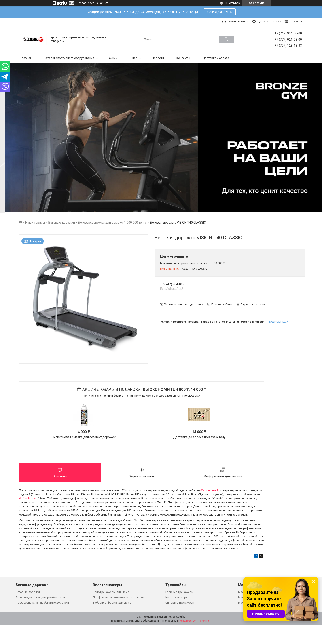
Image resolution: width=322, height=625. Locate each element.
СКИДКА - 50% (219, 12)
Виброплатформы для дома (112, 602)
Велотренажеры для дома (111, 592)
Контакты (183, 58)
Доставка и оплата (216, 58)
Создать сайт (85, 3)
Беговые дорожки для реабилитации (41, 597)
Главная (26, 58)
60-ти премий (209, 490)
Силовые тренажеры (180, 602)
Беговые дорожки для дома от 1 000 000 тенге (112, 222)
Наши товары (35, 222)
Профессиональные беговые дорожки (42, 602)
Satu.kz (180, 616)
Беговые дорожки (61, 222)
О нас (133, 58)
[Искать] (226, 39)
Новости (158, 58)
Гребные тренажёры (179, 592)
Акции (113, 58)
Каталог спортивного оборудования (69, 58)
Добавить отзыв (269, 21)
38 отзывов (232, 3)
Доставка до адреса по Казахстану (199, 437)
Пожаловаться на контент (195, 620)
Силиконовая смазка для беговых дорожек (84, 437)
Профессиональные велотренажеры (118, 597)
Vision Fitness (28, 498)
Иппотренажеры (176, 597)
